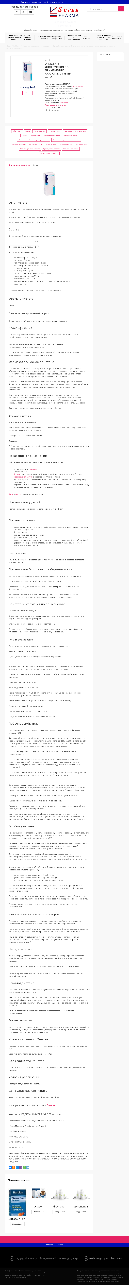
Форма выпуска (81, 144)
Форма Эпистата (39, 131)
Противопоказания (70, 135)
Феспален (59, 1206)
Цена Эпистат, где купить (49, 153)
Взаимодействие (66, 144)
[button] (17, 12)
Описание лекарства (19, 165)
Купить (27, 93)
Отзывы (36, 165)
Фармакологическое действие (75, 131)
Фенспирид (78, 86)
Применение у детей (52, 135)
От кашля (64, 103)
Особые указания (35, 144)
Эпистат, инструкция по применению (66, 140)
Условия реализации (70, 149)
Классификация (54, 131)
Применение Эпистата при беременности (34, 140)
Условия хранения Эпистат (30, 149)
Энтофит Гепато (18, 1218)
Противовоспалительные (55, 105)
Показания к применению (31, 135)
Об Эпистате (17, 131)
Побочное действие (18, 144)
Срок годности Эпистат (51, 149)
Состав (27, 131)
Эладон (38, 1206)
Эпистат (52, 1105)
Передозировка (50, 144)
